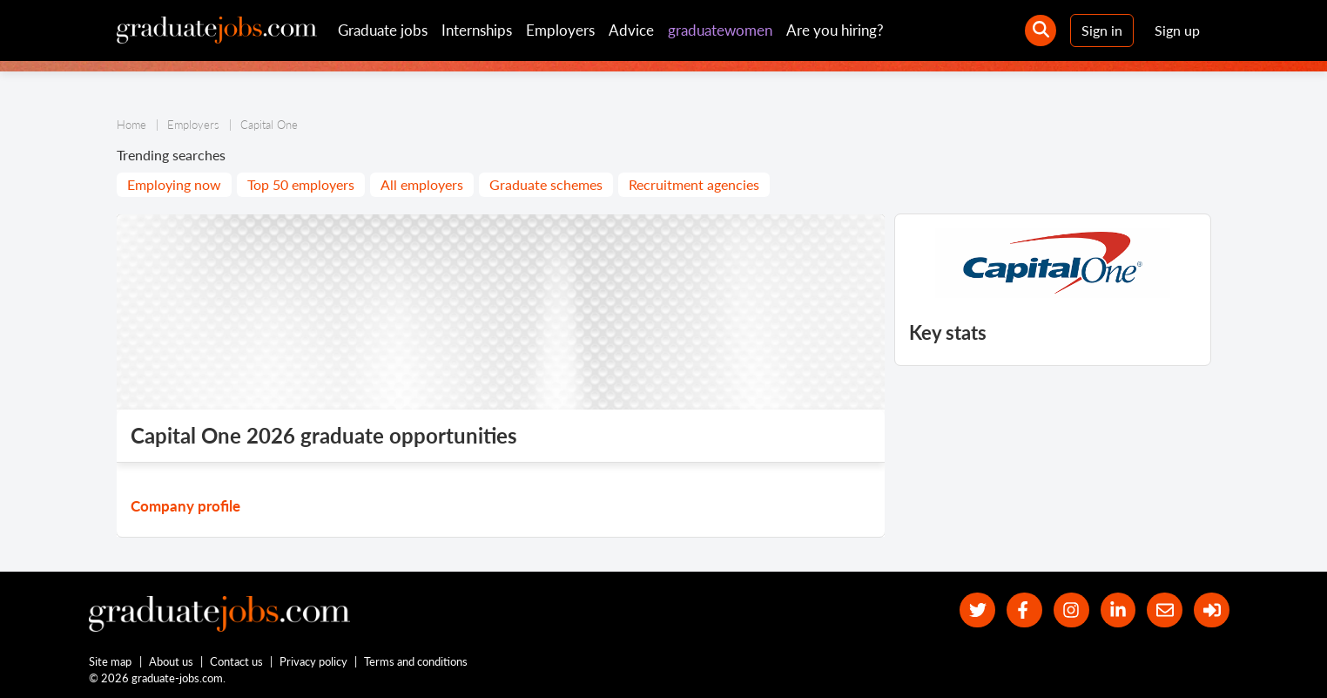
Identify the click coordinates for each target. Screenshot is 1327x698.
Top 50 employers (300, 184)
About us (171, 661)
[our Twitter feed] (977, 610)
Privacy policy (313, 661)
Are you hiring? (835, 30)
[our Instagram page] (1071, 610)
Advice (631, 30)
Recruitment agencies (694, 184)
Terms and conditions (416, 661)
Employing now (174, 184)
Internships (476, 30)
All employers (422, 184)
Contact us (236, 661)
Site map (110, 661)
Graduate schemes (546, 184)
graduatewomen (720, 30)
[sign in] (1211, 610)
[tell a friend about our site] (1164, 610)
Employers (560, 30)
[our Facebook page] (1024, 610)
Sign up (1177, 30)
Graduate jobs (383, 30)
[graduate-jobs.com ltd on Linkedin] (1118, 610)
